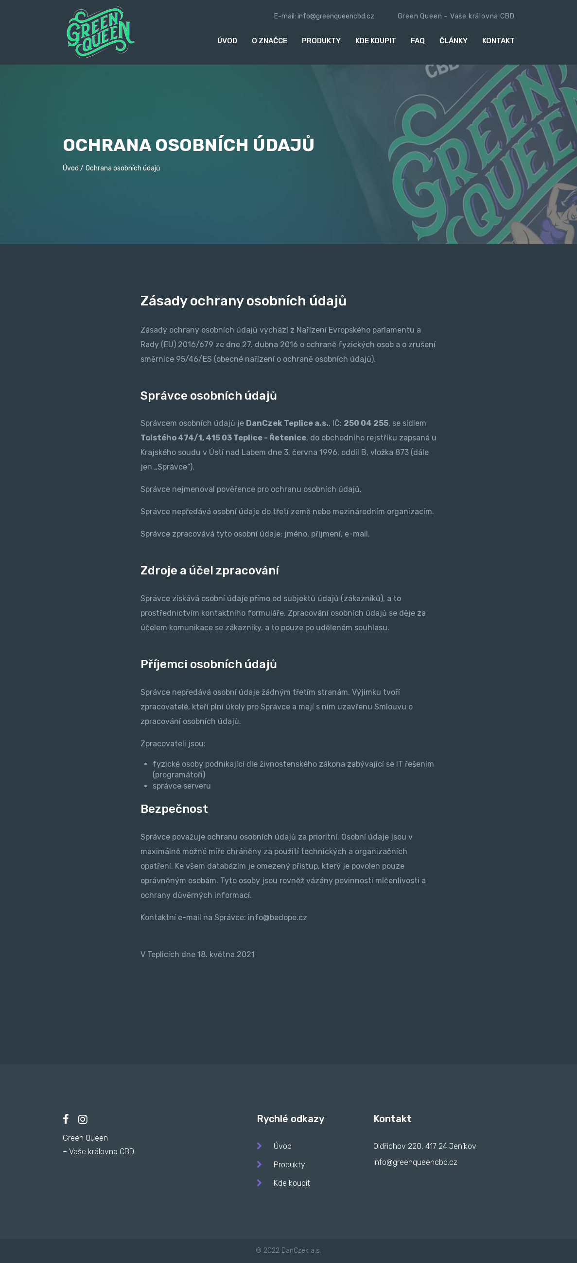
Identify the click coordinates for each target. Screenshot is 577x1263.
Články (453, 40)
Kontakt (498, 40)
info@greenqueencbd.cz (335, 16)
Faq (418, 40)
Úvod (227, 40)
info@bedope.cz (277, 917)
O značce (269, 40)
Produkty (321, 40)
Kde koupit (375, 40)
